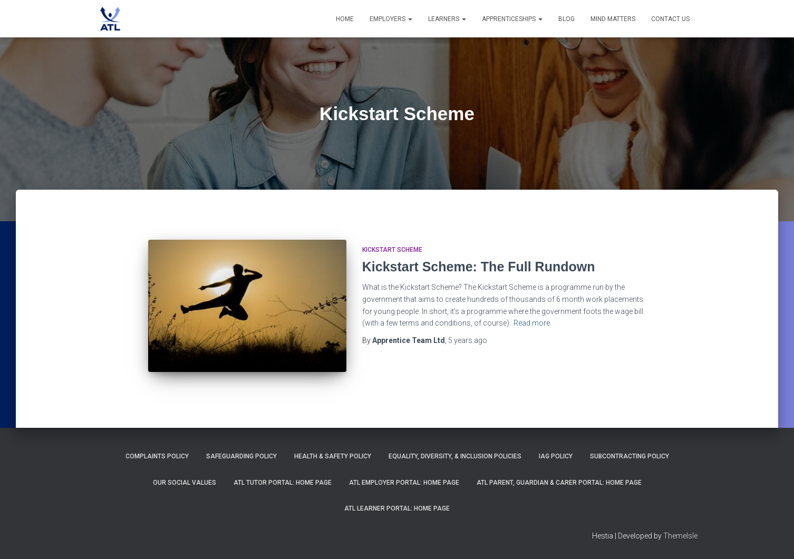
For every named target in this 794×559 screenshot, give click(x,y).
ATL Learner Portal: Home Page (397, 508)
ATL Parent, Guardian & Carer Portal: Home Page (559, 482)
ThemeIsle (680, 536)
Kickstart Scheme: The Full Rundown (478, 266)
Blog (566, 19)
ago (467, 340)
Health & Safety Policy (332, 456)
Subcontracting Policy (629, 456)
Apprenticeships (512, 19)
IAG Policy (556, 456)
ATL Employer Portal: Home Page (404, 482)
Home (345, 19)
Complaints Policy (157, 456)
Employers (391, 19)
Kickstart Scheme (392, 249)
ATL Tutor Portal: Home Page (283, 482)
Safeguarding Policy (241, 456)
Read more (532, 323)
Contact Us (670, 19)
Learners (447, 19)
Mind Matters (612, 19)
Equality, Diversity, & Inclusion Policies (455, 456)
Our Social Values (184, 482)
